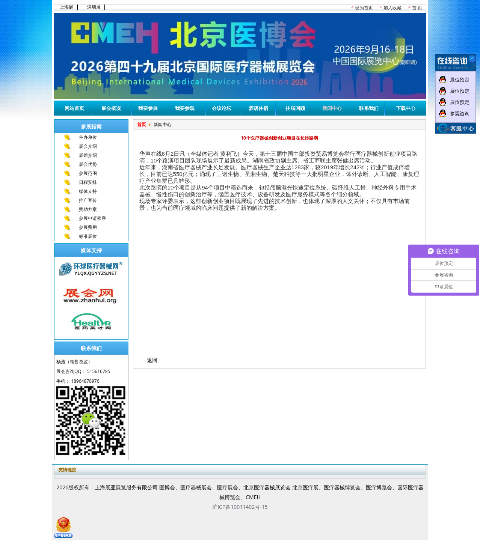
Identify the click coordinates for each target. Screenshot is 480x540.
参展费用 (88, 227)
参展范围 (88, 173)
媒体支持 (88, 191)
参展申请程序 (92, 218)
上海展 (66, 7)
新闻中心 (332, 108)
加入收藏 (392, 8)
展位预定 (459, 79)
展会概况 (111, 108)
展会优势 (88, 164)
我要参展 (148, 108)
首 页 (417, 8)
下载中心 (405, 108)
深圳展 (94, 7)
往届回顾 (295, 108)
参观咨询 (459, 113)
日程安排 (88, 182)
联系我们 (369, 108)
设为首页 (364, 8)
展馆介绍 (88, 155)
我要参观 (185, 108)
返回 (152, 360)
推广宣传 (88, 200)
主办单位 (88, 137)
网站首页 (74, 108)
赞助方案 (88, 209)
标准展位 (88, 236)
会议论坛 (221, 108)
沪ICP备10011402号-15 (240, 506)
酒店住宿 (258, 108)
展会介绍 (88, 146)
